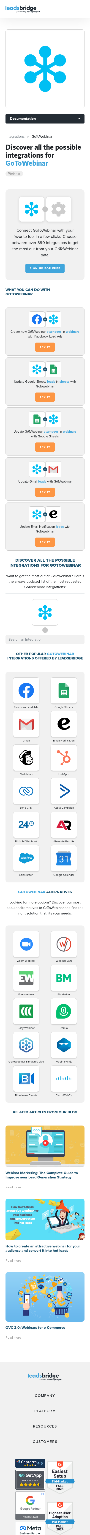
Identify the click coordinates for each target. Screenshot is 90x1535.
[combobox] (45, 639)
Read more (13, 1146)
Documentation (23, 118)
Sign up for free (45, 268)
